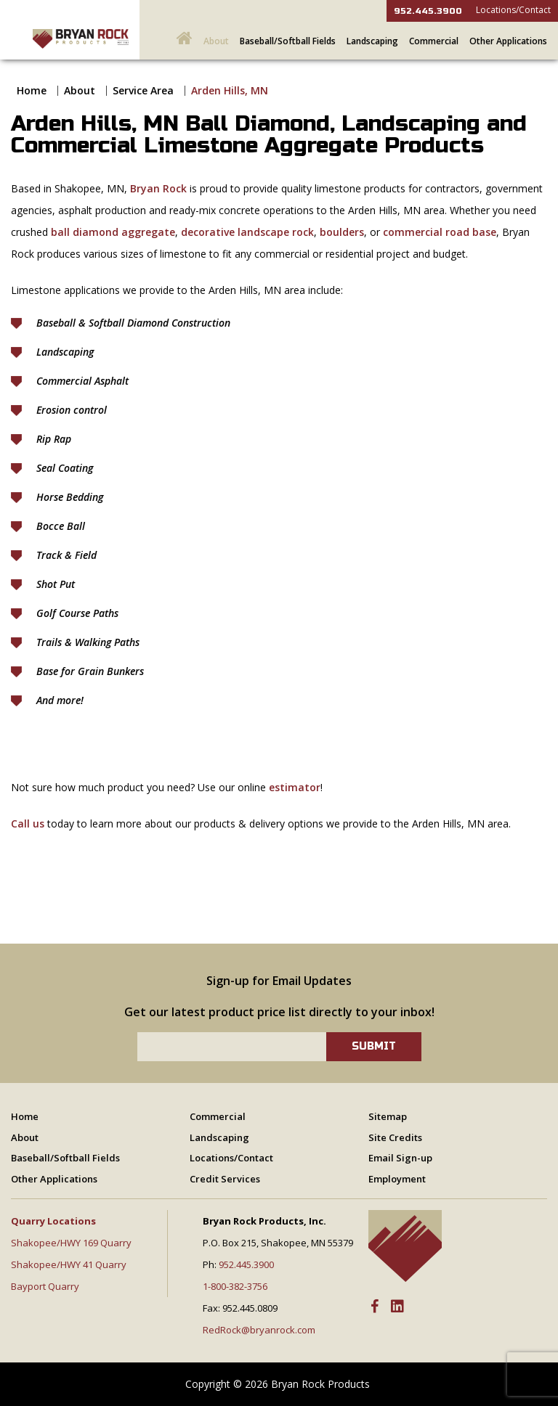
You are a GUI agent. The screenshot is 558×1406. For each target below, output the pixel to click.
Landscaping (372, 41)
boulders (342, 232)
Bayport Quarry (45, 1286)
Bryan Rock (158, 188)
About (216, 41)
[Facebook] (375, 1306)
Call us (27, 823)
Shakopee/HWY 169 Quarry (71, 1242)
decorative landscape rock (247, 232)
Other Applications (508, 41)
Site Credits (395, 1137)
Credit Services (225, 1178)
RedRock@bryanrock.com (259, 1329)
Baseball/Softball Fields (288, 41)
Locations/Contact (513, 10)
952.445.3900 (428, 11)
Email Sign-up (400, 1157)
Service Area (143, 90)
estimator (294, 787)
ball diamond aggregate (113, 232)
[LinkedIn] (397, 1306)
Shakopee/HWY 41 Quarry (68, 1264)
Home (31, 90)
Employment (397, 1178)
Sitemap (387, 1116)
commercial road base (439, 232)
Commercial (433, 41)
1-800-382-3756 (235, 1286)
